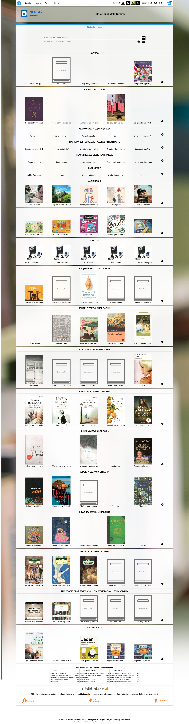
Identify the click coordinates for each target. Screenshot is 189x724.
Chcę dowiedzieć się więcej (84, 722)
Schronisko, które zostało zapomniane (120, 681)
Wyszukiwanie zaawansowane (54, 41)
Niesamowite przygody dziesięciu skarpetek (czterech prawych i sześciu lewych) (72, 677)
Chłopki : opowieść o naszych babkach (90, 675)
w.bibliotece (83, 694)
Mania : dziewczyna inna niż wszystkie (120, 677)
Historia (38, 3)
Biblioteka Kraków (94, 27)
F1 (155, 3)
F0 (151, 3)
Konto (56, 3)
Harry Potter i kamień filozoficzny (59, 679)
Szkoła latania (54, 681)
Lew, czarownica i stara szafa (58, 673)
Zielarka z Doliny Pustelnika (87, 681)
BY (137, 3)
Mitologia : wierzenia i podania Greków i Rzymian (64, 675)
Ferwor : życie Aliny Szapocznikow (119, 679)
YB (133, 3)
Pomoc (47, 3)
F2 (161, 3)
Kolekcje (68, 41)
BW (127, 3)
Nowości (28, 3)
